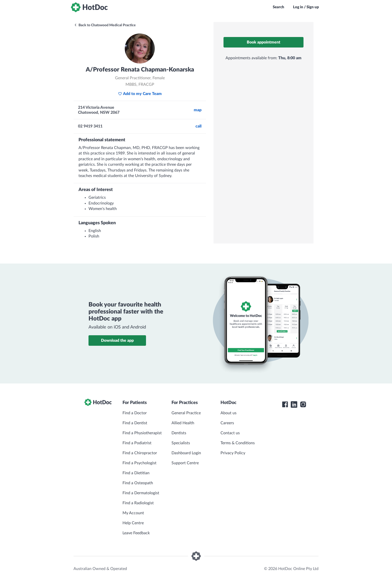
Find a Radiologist (138, 503)
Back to (105, 25)
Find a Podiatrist (137, 443)
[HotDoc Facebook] (285, 404)
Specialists (181, 443)
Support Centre (185, 463)
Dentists (179, 433)
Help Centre (133, 523)
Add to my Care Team (140, 94)
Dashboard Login (186, 453)
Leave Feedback (136, 533)
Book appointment (263, 42)
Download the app (117, 340)
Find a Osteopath (137, 483)
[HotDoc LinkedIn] (294, 404)
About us (228, 413)
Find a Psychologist (139, 463)
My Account (133, 513)
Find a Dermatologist (140, 493)
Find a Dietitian (136, 473)
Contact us (230, 433)
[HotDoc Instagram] (303, 404)
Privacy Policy (232, 453)
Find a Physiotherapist (142, 433)
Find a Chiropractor (139, 453)
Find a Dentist (134, 423)
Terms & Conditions (237, 443)
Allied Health (183, 423)
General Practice (186, 413)
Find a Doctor (134, 413)
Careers (227, 423)
